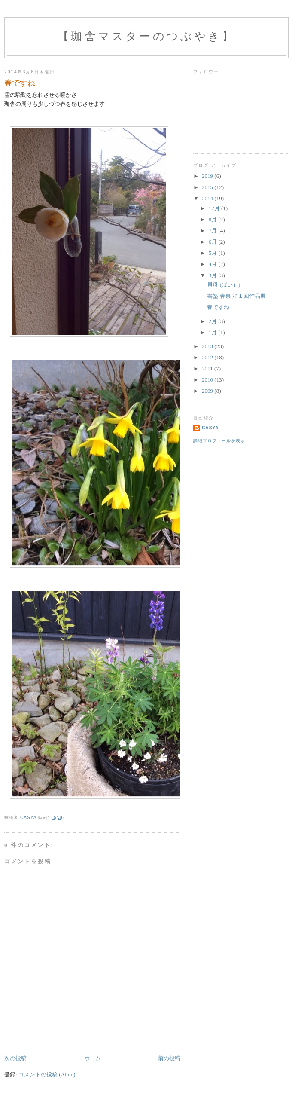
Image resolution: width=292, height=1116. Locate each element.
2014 (208, 198)
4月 (214, 264)
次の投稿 (15, 1058)
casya (210, 427)
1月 (214, 332)
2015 (208, 187)
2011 (208, 368)
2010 (208, 379)
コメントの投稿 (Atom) (47, 1074)
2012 (208, 357)
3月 (214, 275)
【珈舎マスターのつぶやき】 (146, 36)
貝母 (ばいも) (223, 284)
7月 (214, 230)
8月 (214, 219)
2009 (208, 391)
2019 (208, 176)
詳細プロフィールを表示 (219, 440)
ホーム (92, 1058)
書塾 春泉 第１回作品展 (236, 296)
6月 (214, 241)
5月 (214, 253)
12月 (215, 208)
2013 (208, 346)
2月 (214, 321)
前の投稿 (169, 1058)
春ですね (218, 307)
